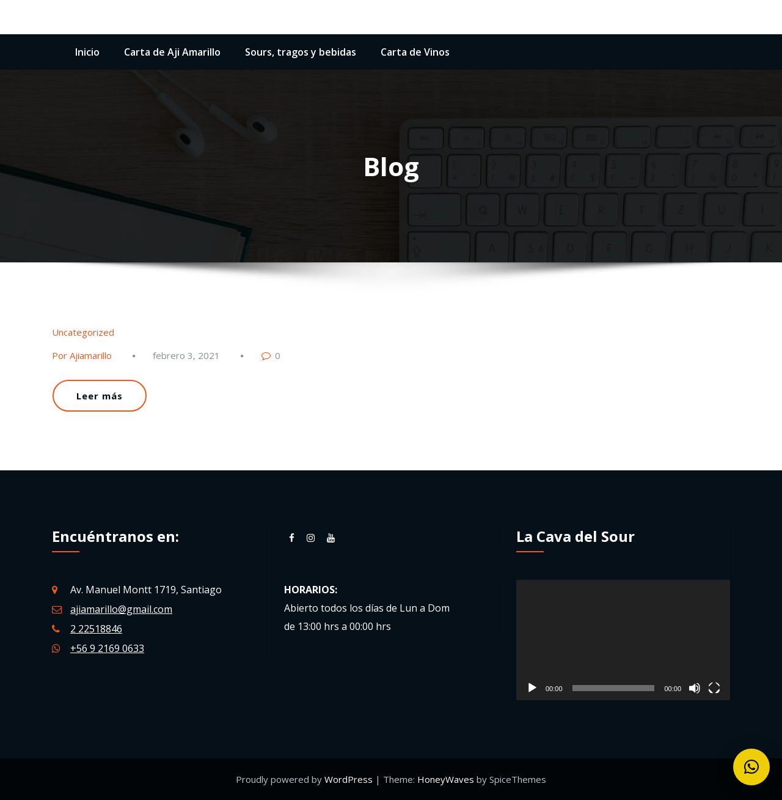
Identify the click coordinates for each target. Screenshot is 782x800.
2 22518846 (96, 628)
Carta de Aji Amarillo (172, 52)
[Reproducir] (532, 688)
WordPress (349, 779)
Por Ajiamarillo (82, 355)
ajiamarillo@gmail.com (121, 609)
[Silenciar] (695, 688)
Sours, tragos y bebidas (300, 52)
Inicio (87, 52)
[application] (623, 640)
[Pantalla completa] (714, 688)
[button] (751, 767)
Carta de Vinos (415, 52)
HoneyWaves (445, 779)
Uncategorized (83, 332)
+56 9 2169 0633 (107, 648)
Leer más (99, 396)
